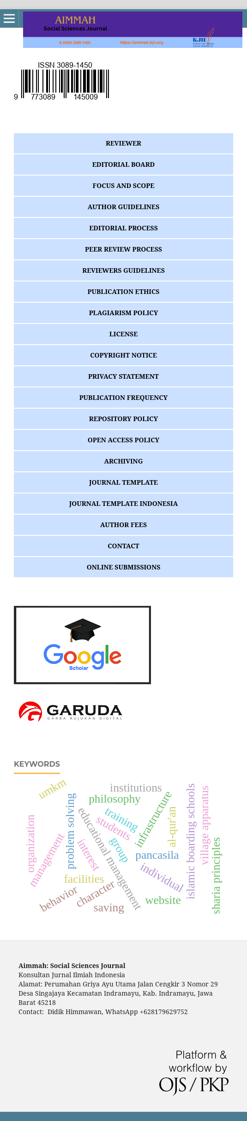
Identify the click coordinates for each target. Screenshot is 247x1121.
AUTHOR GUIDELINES (124, 206)
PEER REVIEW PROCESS (123, 249)
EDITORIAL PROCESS (123, 227)
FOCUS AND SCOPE (124, 185)
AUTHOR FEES (123, 524)
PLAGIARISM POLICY (123, 312)
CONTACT (123, 545)
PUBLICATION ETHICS (124, 291)
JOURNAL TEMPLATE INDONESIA (123, 503)
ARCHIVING (123, 461)
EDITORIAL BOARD (123, 164)
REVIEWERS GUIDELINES (123, 270)
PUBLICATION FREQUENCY (123, 397)
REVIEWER (123, 143)
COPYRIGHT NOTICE (123, 355)
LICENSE (123, 333)
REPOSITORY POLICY (123, 418)
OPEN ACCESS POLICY (124, 439)
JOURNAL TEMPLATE (123, 482)
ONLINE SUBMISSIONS (124, 567)
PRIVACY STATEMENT (123, 376)
